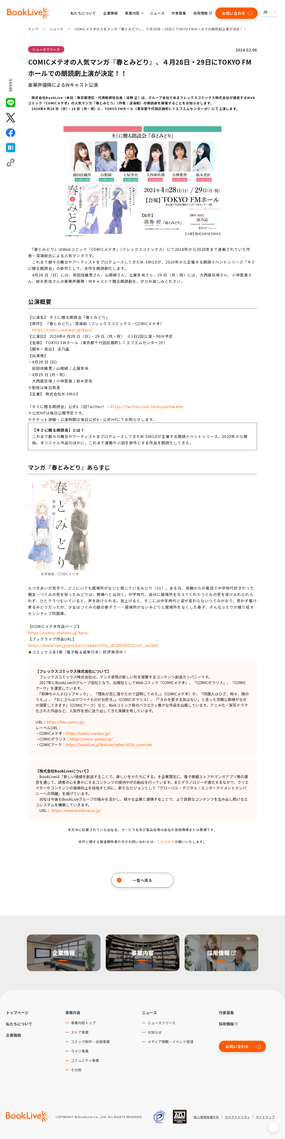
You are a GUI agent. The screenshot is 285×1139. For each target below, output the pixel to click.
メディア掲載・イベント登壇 (170, 1041)
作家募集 (178, 13)
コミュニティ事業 (85, 1060)
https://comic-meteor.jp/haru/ (62, 330)
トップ (33, 29)
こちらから (166, 841)
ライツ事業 (80, 1050)
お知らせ (155, 1032)
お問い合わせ (237, 13)
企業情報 (110, 13)
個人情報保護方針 (206, 1117)
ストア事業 (80, 1032)
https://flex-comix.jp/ (65, 722)
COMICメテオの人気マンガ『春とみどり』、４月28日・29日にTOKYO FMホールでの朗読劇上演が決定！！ (160, 29)
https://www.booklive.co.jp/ (76, 810)
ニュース (157, 13)
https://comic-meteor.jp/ (88, 733)
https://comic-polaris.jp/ (91, 739)
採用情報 (200, 13)
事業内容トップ (83, 1022)
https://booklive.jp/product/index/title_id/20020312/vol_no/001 (93, 645)
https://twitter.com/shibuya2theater (147, 406)
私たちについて (83, 13)
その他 (76, 1069)
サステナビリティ (237, 1117)
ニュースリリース (46, 49)
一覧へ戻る (134, 880)
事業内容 (72, 1012)
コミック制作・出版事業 (90, 1041)
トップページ (17, 1012)
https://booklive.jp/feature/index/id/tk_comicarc (109, 744)
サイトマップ (265, 1117)
